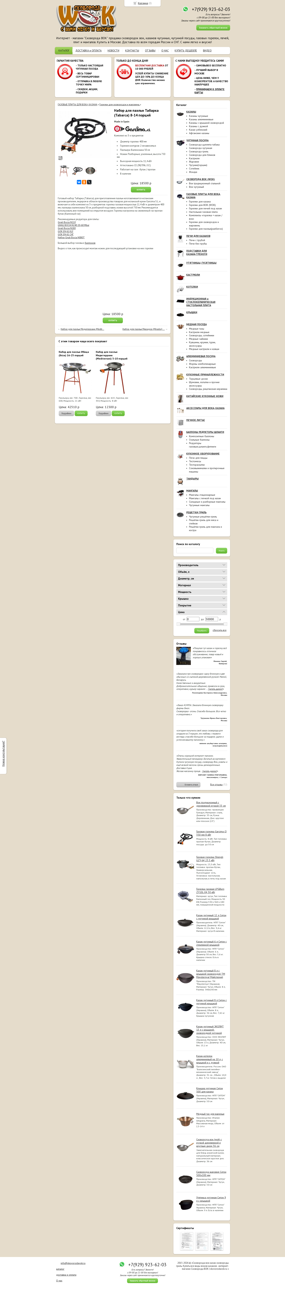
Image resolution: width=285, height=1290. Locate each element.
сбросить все (219, 630)
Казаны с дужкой (198, 126)
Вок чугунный (196, 186)
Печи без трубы (198, 243)
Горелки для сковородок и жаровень (119, 104)
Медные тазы (196, 328)
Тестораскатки (197, 464)
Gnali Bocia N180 (67, 228)
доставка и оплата (66, 1274)
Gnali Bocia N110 (67, 222)
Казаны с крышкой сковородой (206, 122)
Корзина (143, 3)
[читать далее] (215, 689)
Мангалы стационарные (202, 494)
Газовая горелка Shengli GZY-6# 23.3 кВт (209, 858)
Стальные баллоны (199, 439)
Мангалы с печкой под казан (205, 498)
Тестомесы (195, 461)
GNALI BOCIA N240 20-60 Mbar (73, 225)
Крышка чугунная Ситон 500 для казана (209, 1090)
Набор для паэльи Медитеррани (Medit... (82, 329)
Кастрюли (194, 158)
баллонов (90, 243)
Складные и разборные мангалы (207, 501)
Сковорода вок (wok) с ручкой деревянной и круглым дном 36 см (209, 1143)
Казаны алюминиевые (201, 119)
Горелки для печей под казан (205, 208)
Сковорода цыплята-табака (204, 144)
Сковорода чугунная (200, 148)
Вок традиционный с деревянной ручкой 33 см (211, 804)
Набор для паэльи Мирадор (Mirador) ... (144, 329)
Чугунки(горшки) (198, 165)
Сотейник (194, 168)
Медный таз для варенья (210, 1114)
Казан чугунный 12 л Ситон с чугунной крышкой (211, 917)
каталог (60, 1269)
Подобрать (201, 630)
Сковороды (195, 360)
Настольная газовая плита (203, 211)
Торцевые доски (198, 378)
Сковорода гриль (198, 151)
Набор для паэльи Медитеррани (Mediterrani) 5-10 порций (111, 355)
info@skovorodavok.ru (73, 1263)
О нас (59, 1280)
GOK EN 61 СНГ (66, 234)
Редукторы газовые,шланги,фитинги (202, 444)
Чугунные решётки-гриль (203, 516)
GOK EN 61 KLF (65, 231)
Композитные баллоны (201, 436)
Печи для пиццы (198, 457)
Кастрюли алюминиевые (202, 367)
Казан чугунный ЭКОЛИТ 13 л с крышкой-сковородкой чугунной (210, 1030)
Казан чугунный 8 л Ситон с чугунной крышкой (211, 1002)
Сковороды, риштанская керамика (208, 389)
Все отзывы (216, 784)
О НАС (165, 50)
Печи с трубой (197, 240)
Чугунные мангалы (199, 505)
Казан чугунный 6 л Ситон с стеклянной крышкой (211, 943)
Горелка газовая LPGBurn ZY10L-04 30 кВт (210, 890)
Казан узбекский (198, 129)
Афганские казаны (199, 133)
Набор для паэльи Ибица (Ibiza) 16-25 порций (74, 353)
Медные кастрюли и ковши (204, 349)
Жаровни (194, 161)
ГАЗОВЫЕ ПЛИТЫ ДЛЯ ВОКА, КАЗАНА (77, 104)
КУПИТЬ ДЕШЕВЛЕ (186, 50)
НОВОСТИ (113, 50)
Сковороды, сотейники (201, 335)
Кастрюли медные (199, 332)
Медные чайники (198, 338)
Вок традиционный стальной (204, 183)
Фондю (193, 172)
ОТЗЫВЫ (150, 50)
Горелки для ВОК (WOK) (202, 205)
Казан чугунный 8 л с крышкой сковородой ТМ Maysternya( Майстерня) (210, 974)
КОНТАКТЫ (132, 50)
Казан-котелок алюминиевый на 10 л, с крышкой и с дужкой (209, 1059)
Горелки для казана (200, 201)
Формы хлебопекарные (202, 363)
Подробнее (66, 413)
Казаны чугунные (198, 116)
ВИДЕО (207, 50)
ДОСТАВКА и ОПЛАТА (88, 50)
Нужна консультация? (3, 754)
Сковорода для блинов (202, 155)
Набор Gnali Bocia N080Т (71, 237)
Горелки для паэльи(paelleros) (206, 228)
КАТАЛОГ (64, 50)
